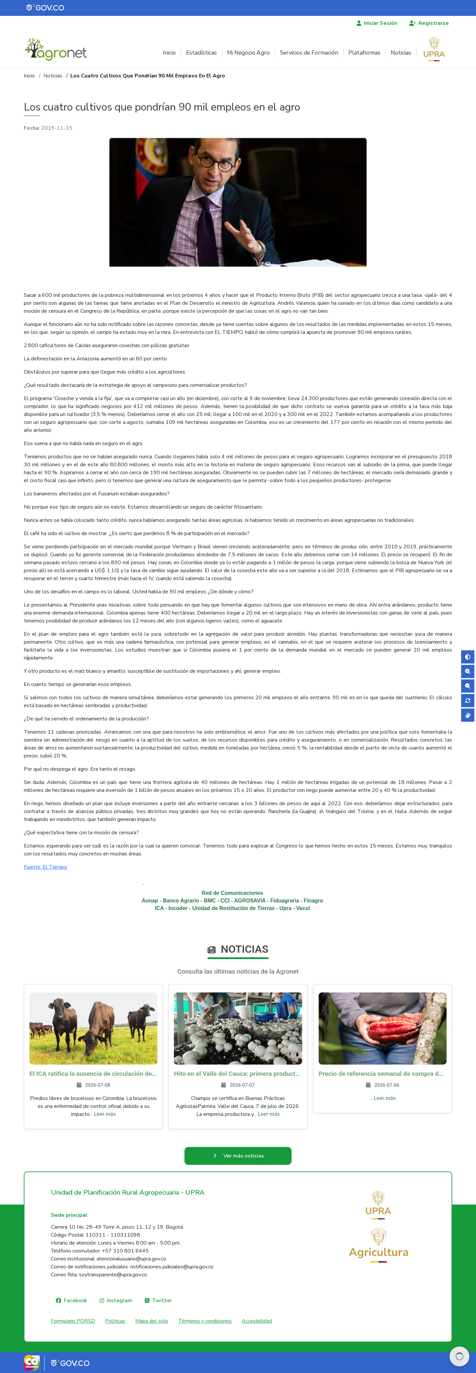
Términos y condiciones (205, 1321)
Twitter (162, 1300)
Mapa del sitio (151, 1321)
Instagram (119, 1300)
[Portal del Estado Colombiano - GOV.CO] (45, 8)
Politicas (115, 1321)
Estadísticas (201, 53)
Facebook (75, 1300)
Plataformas (364, 53)
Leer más (105, 1114)
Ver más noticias (243, 1156)
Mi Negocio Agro (248, 53)
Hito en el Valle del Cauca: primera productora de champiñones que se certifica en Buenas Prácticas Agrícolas (238, 1073)
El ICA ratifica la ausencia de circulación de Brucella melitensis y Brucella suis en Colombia (93, 1073)
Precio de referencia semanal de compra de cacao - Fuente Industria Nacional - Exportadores (383, 1073)
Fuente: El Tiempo (45, 867)
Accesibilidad (257, 1321)
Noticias (401, 53)
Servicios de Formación (309, 53)
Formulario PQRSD (73, 1321)
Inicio (169, 53)
